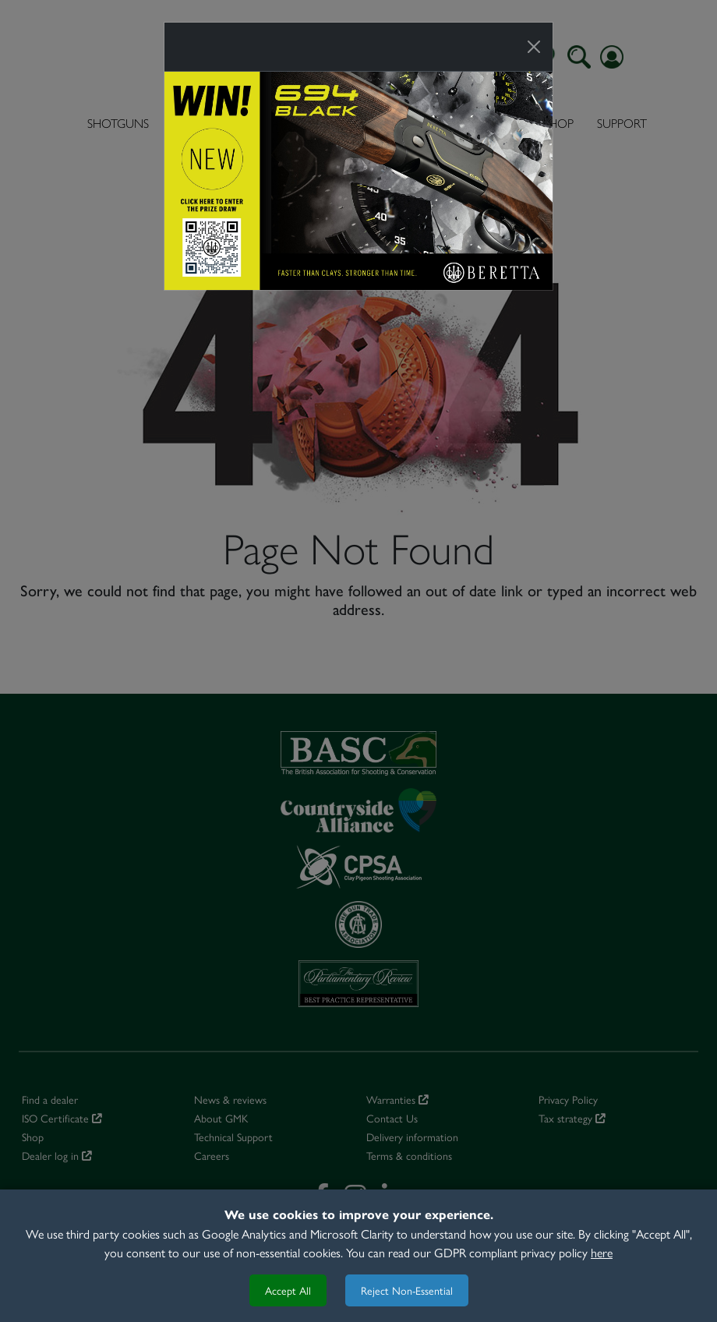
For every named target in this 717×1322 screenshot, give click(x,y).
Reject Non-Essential (407, 1290)
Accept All (288, 1290)
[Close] (533, 46)
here (602, 1252)
